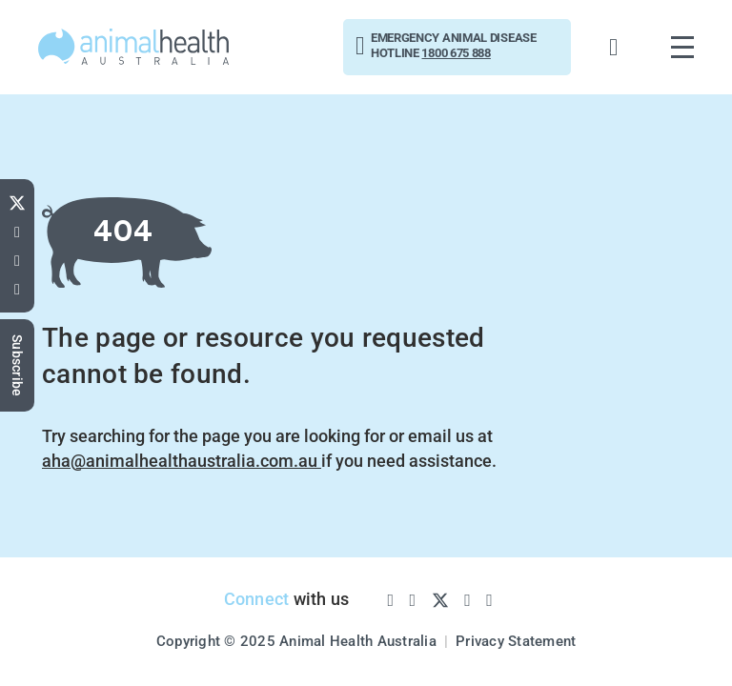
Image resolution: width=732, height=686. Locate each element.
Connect (257, 599)
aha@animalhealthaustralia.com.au (181, 461)
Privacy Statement (516, 641)
